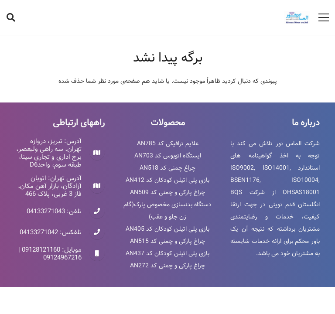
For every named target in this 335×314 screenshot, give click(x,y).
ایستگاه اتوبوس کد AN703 (167, 155)
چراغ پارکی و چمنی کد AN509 (167, 192)
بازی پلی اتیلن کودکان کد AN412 (167, 180)
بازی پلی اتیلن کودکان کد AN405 (167, 229)
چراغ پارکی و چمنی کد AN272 (167, 265)
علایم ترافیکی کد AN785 (167, 143)
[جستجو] (11, 17)
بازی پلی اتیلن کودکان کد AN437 (167, 253)
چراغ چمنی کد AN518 (167, 168)
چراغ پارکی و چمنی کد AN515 (167, 241)
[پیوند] (297, 17)
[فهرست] (324, 17)
